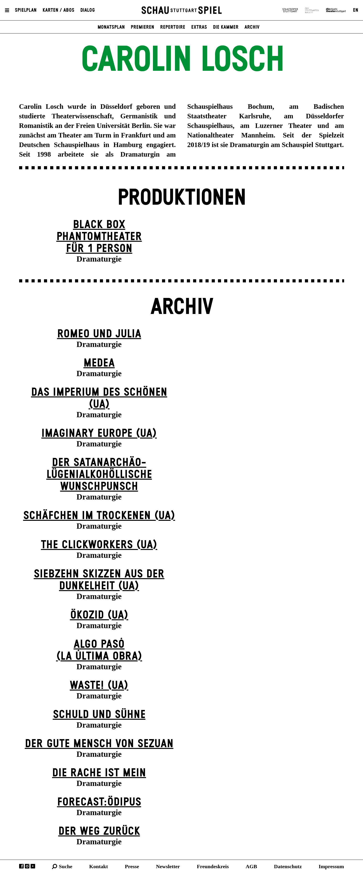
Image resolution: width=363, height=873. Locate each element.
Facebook (21, 866)
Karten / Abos (58, 10)
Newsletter (168, 866)
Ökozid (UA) (99, 615)
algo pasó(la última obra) (99, 650)
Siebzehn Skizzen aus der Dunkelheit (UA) (99, 580)
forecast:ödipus (99, 802)
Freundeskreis (213, 866)
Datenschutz (288, 866)
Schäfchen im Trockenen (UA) (99, 516)
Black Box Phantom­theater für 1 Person (99, 237)
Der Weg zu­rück (99, 831)
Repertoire (172, 27)
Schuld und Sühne (99, 715)
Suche (65, 866)
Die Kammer (225, 27)
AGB (251, 866)
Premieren (142, 27)
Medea (99, 363)
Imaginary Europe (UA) (99, 433)
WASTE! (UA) (99, 686)
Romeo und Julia (99, 334)
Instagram (27, 866)
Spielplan (26, 10)
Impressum (331, 866)
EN (355, 10)
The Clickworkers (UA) (99, 545)
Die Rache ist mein (99, 773)
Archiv (252, 27)
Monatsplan (111, 27)
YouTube (33, 866)
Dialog (87, 10)
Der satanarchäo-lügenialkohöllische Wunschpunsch (99, 475)
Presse (132, 866)
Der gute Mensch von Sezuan (99, 744)
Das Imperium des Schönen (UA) (99, 398)
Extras (199, 27)
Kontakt (98, 866)
